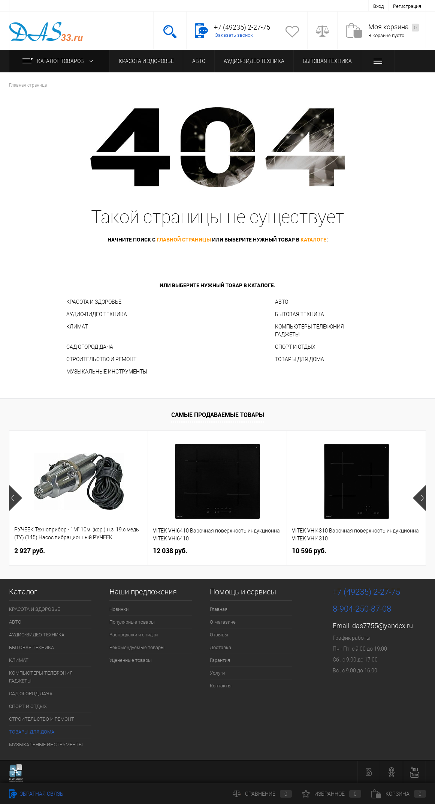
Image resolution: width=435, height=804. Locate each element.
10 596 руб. (309, 551)
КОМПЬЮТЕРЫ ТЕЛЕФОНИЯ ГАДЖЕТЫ (309, 331)
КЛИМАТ (77, 327)
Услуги (217, 673)
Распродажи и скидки (133, 635)
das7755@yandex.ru (382, 626)
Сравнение (262, 794)
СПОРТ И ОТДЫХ (295, 347)
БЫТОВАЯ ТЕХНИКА (327, 61)
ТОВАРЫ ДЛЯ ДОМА (299, 359)
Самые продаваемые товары (217, 415)
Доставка (220, 647)
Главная (218, 609)
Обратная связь (36, 794)
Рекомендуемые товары (136, 647)
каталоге (313, 239)
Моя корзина (393, 27)
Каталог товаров (59, 61)
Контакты (221, 685)
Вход (378, 6)
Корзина (398, 794)
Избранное (331, 794)
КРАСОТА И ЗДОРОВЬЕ (146, 61)
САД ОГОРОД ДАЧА (89, 347)
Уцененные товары (130, 660)
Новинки (119, 609)
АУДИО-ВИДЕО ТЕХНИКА (254, 61)
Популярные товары (132, 622)
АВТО (198, 61)
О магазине (223, 622)
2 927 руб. (29, 551)
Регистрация (407, 6)
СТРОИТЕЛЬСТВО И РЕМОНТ (101, 359)
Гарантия (220, 660)
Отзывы (219, 635)
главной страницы (184, 239)
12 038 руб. (170, 551)
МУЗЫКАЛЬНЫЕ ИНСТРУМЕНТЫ (106, 372)
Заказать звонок (234, 35)
